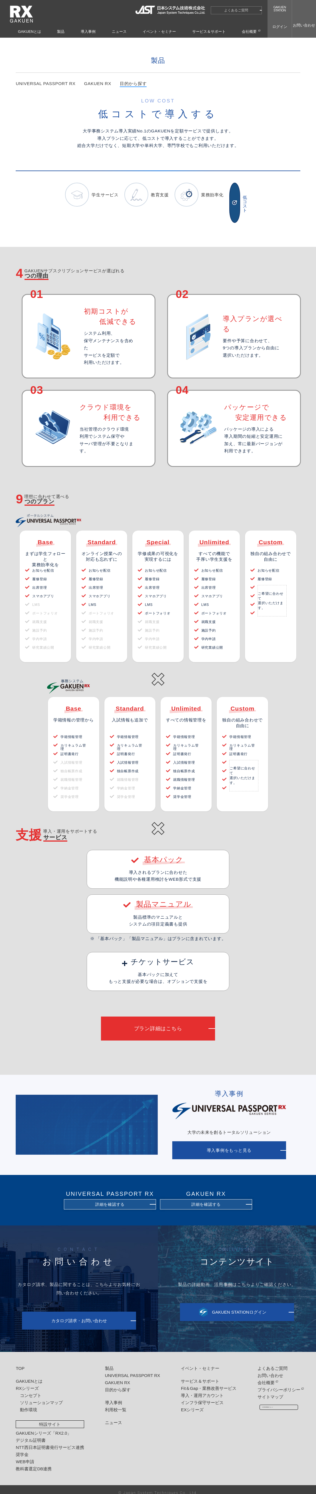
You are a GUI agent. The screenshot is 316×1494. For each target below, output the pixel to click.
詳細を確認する (110, 1198)
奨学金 (22, 1448)
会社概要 (249, 31)
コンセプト (30, 1389)
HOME (220, 42)
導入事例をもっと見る (229, 1144)
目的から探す (257, 42)
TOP (20, 1362)
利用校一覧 (113, 1403)
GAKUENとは (29, 31)
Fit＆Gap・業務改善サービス (205, 1382)
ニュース (119, 31)
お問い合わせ (264, 1369)
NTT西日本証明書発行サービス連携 (50, 1441)
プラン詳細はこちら (158, 1022)
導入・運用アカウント (198, 1389)
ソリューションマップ (41, 1396)
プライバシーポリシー (273, 1383)
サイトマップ (264, 1390)
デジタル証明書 (31, 1434)
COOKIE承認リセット (276, 1403)
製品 (60, 31)
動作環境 (28, 1403)
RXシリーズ (27, 1382)
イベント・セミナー (159, 31)
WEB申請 (25, 1455)
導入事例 (88, 31)
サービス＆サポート (209, 31)
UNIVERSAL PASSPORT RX (45, 95)
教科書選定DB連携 (34, 1462)
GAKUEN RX (97, 95)
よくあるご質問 (236, 10)
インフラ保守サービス (198, 1396)
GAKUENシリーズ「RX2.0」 (43, 1426)
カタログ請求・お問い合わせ (79, 1314)
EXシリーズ (188, 1403)
